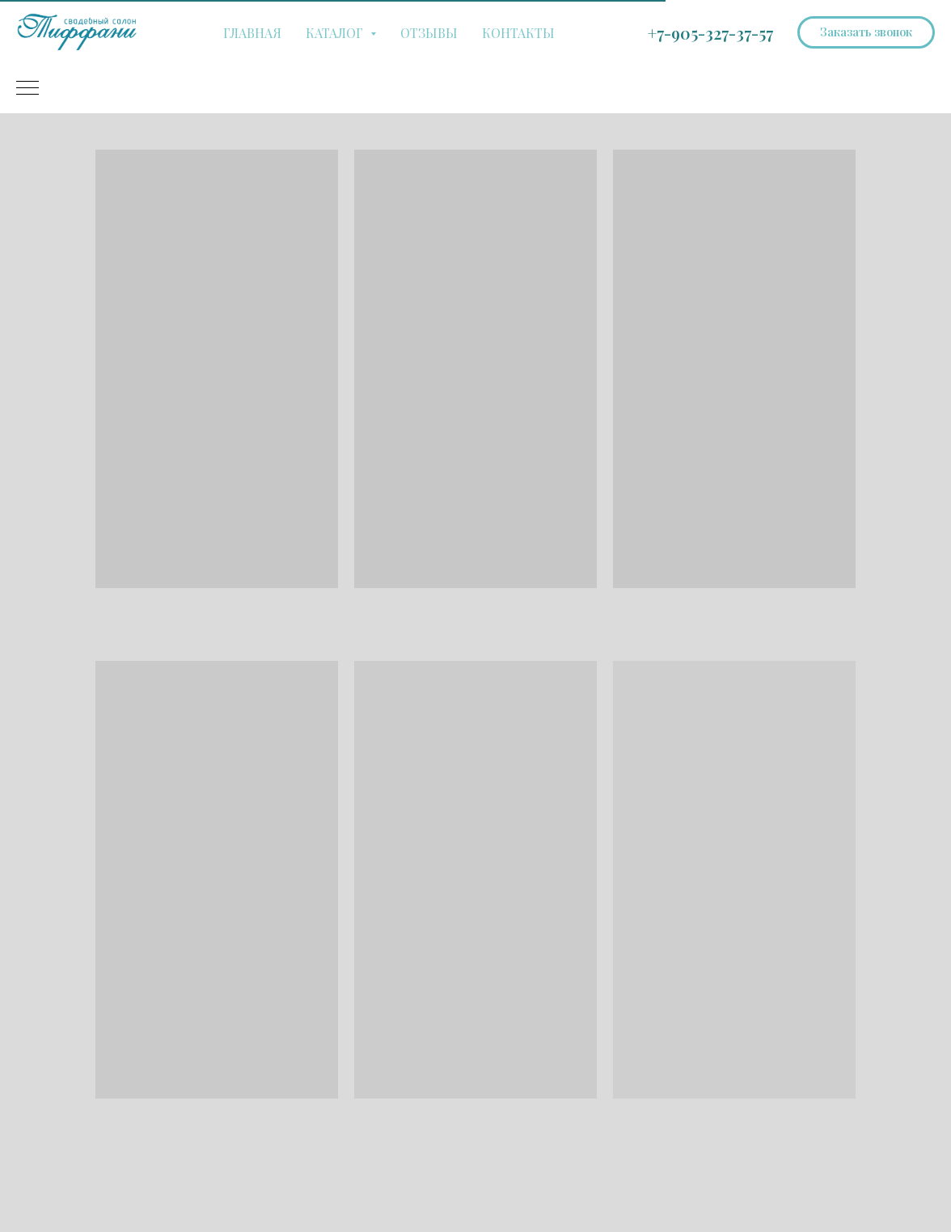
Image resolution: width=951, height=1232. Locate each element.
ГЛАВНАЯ (252, 32)
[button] (866, 32)
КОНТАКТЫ (518, 32)
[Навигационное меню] (27, 89)
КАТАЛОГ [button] (336, 32)
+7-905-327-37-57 (710, 33)
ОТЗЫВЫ (429, 32)
